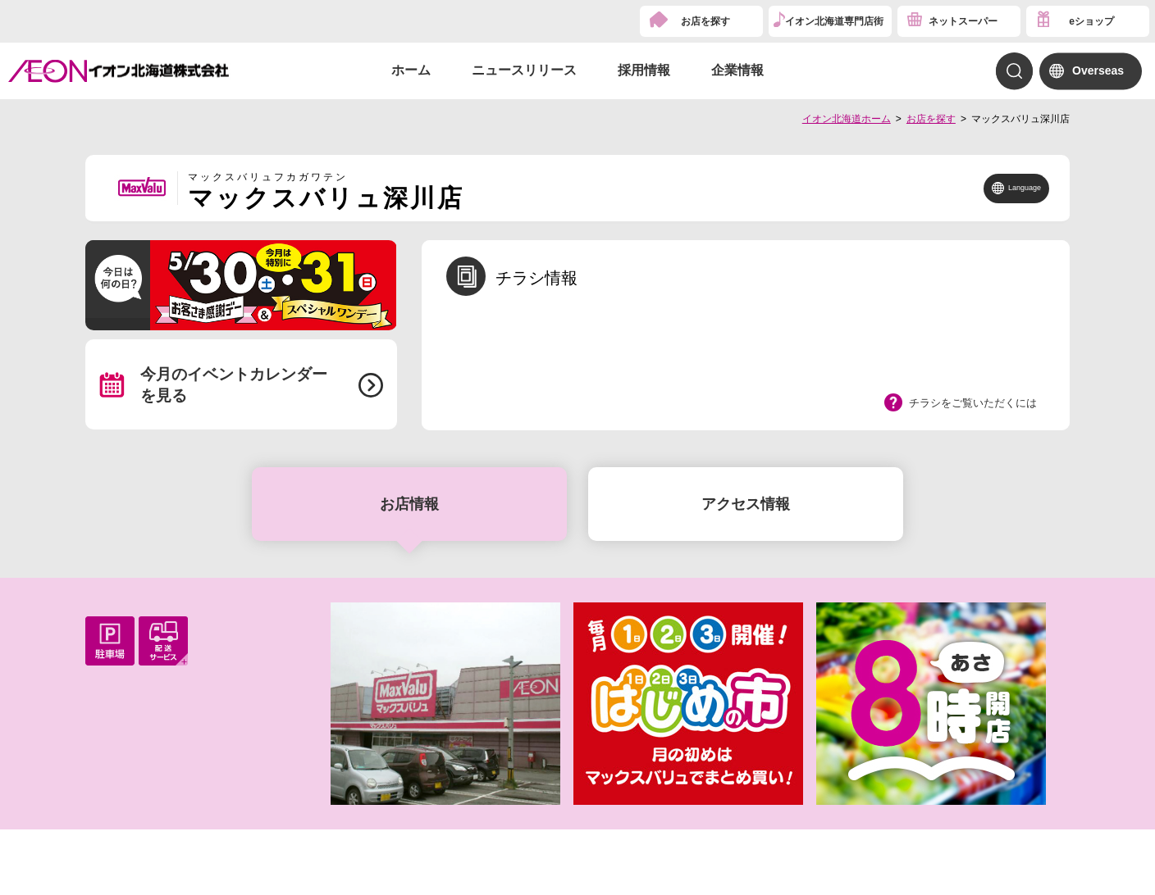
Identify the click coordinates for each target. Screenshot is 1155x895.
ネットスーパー (963, 21)
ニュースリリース (524, 70)
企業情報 (737, 70)
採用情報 (644, 70)
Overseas (1098, 70)
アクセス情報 (745, 504)
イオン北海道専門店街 (834, 21)
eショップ (1091, 21)
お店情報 (409, 504)
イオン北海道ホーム (846, 119)
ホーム (411, 70)
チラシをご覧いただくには (973, 403)
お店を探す (705, 21)
